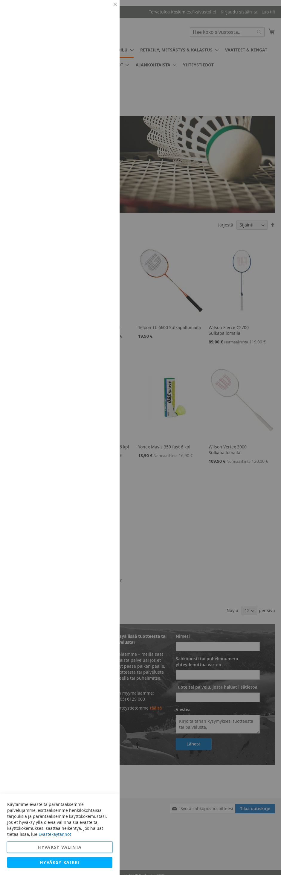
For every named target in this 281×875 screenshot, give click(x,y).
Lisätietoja (102, 55)
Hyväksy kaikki (60, 862)
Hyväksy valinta (60, 847)
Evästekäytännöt (55, 834)
